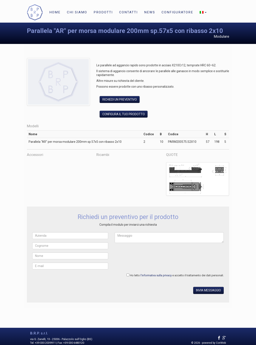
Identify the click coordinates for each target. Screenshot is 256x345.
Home (54, 12)
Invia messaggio (208, 290)
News (149, 12)
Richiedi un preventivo (119, 99)
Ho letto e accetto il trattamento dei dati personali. (177, 275)
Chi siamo (77, 12)
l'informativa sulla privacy (156, 275)
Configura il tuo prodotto (123, 114)
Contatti (128, 12)
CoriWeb (221, 342)
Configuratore (177, 12)
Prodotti (103, 12)
